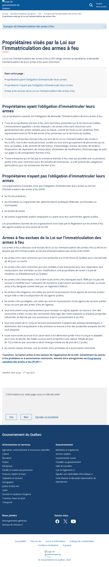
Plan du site (36, 541)
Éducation (6, 458)
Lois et (65, 470)
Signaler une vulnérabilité (74, 474)
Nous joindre (101, 7)
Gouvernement (64, 444)
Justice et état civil (10, 486)
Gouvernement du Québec (22, 434)
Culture (5, 454)
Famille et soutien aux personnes (17, 470)
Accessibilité (20, 541)
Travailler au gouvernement (68, 462)
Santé (5, 490)
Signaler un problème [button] (46, 417)
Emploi (5, 462)
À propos (67, 545)
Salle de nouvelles (64, 466)
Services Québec (63, 454)
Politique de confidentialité (82, 541)
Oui (13, 417)
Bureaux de (12, 524)
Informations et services (16, 444)
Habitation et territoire (12, 478)
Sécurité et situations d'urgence (23, 14)
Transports (7, 502)
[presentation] (27, 404)
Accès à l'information (55, 541)
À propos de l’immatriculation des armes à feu (62, 14)
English (99, 4)
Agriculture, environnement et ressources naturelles (26, 450)
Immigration (7, 482)
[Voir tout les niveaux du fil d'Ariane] (40, 14)
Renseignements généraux (14, 520)
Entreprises (7, 466)
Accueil (5, 14)
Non (28, 417)
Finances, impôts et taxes (14, 474)
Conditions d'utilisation (48, 545)
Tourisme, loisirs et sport (13, 498)
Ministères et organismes (67, 450)
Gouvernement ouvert (66, 458)
